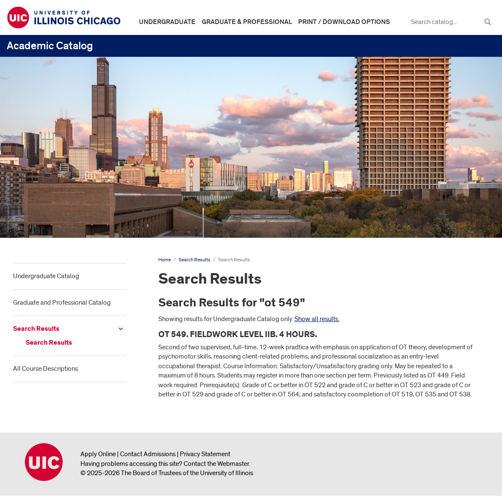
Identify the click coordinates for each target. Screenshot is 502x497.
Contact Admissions (148, 454)
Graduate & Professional (247, 22)
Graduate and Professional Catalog (62, 302)
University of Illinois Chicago (44, 462)
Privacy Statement (205, 454)
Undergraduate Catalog (46, 276)
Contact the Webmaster (216, 464)
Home (164, 260)
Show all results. (316, 319)
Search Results (36, 328)
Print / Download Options (344, 22)
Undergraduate (167, 22)
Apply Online (98, 454)
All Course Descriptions (45, 368)
